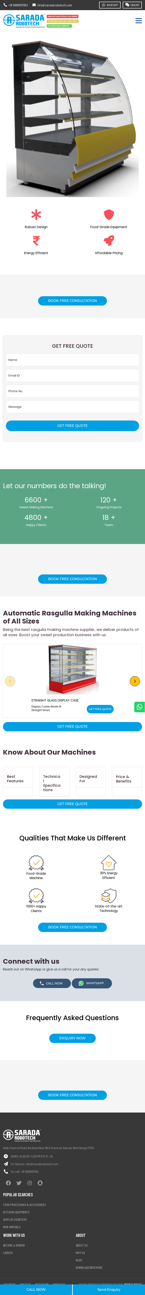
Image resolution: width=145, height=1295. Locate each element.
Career (8, 1253)
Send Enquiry (108, 1290)
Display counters (15, 1219)
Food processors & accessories (24, 1205)
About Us (82, 1245)
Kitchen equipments (16, 1212)
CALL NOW (36, 1290)
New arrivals (11, 1227)
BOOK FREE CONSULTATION (72, 301)
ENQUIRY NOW (72, 1038)
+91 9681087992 (30, 1171)
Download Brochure (89, 1267)
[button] (135, 681)
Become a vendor (14, 1245)
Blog (79, 1260)
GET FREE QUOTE (72, 426)
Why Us (80, 1253)
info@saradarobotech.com (42, 1164)
